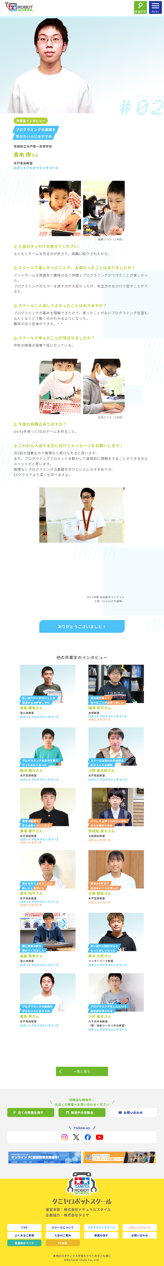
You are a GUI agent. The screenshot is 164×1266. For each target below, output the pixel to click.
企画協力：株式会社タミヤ (67, 1214)
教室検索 (140, 11)
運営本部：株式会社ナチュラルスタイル (78, 1209)
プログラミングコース (101, 1227)
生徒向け (24, 1243)
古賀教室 (94, 713)
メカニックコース (140, 1227)
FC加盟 (62, 1243)
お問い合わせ (139, 1235)
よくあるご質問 (24, 1235)
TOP (24, 1227)
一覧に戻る (82, 1071)
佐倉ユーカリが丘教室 (110, 1025)
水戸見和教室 (23, 163)
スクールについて (63, 1227)
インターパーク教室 (100, 961)
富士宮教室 (27, 713)
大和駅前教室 (96, 836)
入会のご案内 (62, 1235)
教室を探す (101, 1235)
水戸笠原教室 (28, 775)
